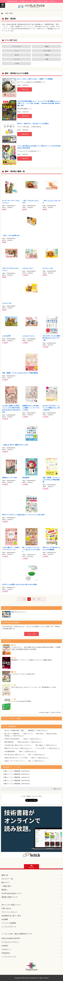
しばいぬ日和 (6, 336)
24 (34, 599)
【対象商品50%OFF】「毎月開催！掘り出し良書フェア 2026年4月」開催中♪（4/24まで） (31, 1)
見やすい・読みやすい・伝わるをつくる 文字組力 (33, 123)
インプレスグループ (9, 927)
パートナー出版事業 (9, 923)
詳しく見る (32, 634)
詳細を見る (25, 89)
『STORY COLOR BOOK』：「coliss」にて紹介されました (22, 739)
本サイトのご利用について (11, 905)
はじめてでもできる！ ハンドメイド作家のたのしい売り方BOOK (51, 408)
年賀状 (47, 55)
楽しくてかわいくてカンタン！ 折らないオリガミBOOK (31, 550)
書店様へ (5, 890)
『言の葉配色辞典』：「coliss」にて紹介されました (19, 751)
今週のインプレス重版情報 (11, 771)
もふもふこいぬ (48, 268)
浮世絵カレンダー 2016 (9, 477)
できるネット (6, 949)
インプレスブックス (9, 957)
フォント (16, 50)
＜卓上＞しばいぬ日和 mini (11, 235)
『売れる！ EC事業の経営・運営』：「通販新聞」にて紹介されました (25, 730)
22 (24, 599)
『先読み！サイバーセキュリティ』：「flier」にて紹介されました (24, 761)
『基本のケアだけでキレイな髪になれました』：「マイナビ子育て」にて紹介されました (31, 748)
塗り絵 (17, 55)
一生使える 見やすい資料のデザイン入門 (15, 445)
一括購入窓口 (6, 886)
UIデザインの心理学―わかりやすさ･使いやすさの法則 (19, 584)
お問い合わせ (6, 908)
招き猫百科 (25, 477)
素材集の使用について (10, 897)
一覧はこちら (56, 789)
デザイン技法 (46, 50)
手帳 (47, 59)
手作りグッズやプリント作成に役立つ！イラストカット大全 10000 (23, 515)
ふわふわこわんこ (28, 268)
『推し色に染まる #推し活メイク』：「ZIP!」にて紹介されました (24, 754)
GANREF (5, 946)
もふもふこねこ (7, 303)
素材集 (47, 46)
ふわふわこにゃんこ (28, 336)
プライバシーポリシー (10, 912)
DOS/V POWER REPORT (11, 938)
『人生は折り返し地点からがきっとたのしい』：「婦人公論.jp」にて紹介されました (30, 745)
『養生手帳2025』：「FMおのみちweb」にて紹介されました (22, 742)
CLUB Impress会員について (12, 893)
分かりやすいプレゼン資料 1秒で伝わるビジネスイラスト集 (52, 338)
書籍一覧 (5, 875)
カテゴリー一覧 (7, 879)
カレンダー (17, 59)
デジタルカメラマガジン (10, 942)
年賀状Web (6, 953)
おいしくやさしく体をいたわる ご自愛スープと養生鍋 (34, 79)
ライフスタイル (17, 46)
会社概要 (5, 919)
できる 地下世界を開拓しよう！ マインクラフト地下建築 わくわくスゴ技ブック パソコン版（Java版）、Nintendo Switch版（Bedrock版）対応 (39, 103)
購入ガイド (6, 882)
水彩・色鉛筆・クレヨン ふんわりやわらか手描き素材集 (51, 480)
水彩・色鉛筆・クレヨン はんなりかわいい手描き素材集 (20, 373)
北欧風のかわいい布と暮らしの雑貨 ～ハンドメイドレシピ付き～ (31, 408)
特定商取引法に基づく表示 (11, 916)
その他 (17, 63)
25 (39, 599)
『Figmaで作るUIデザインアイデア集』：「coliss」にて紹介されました (26, 758)
